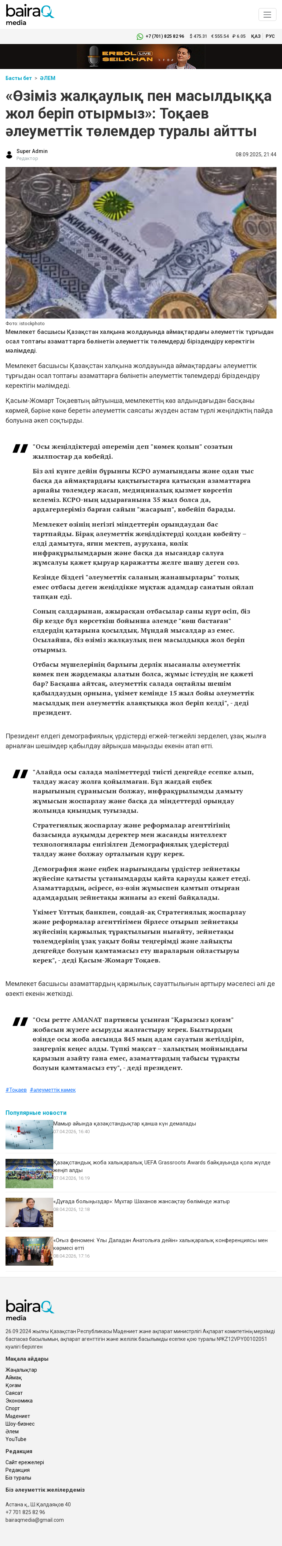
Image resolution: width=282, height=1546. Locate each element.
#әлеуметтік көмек (53, 1090)
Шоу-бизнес (20, 1424)
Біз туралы (18, 1478)
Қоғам (13, 1385)
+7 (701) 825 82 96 (165, 36)
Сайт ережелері (25, 1462)
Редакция (18, 1470)
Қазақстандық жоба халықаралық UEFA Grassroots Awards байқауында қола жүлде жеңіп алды (162, 1166)
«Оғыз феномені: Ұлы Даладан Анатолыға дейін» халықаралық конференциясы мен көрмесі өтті (160, 1244)
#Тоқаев (16, 1090)
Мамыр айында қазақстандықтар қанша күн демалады (124, 1123)
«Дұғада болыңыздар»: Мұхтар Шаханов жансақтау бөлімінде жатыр (141, 1201)
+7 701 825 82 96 (25, 1512)
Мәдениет (18, 1416)
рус (270, 36)
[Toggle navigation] (267, 14)
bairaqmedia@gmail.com (35, 1520)
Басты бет (19, 78)
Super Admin (32, 151)
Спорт (13, 1408)
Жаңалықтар (21, 1370)
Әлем (47, 78)
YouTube (16, 1439)
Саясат (14, 1393)
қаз (256, 36)
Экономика (19, 1401)
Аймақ (14, 1378)
